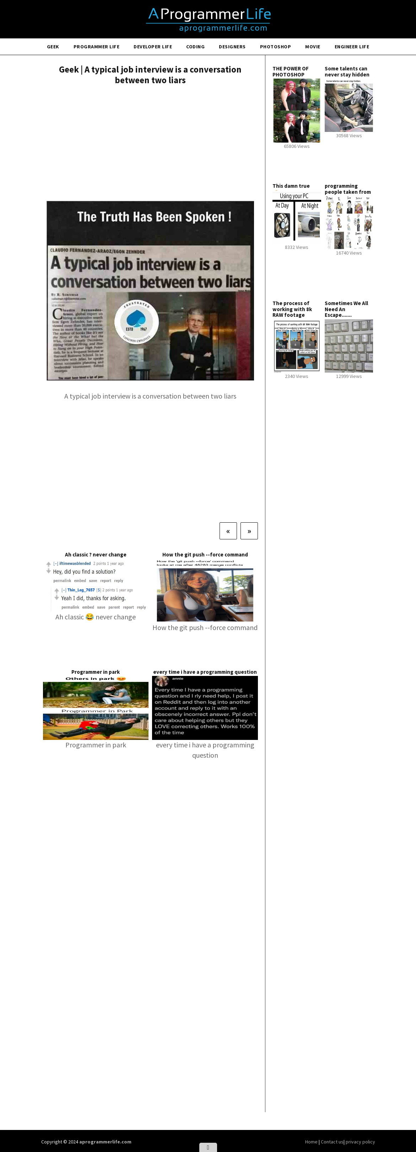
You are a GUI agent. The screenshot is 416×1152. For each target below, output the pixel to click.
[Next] (249, 530)
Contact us (332, 1141)
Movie (312, 46)
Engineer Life (352, 46)
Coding (195, 46)
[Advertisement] (150, 144)
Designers (232, 46)
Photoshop (275, 46)
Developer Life (153, 46)
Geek (53, 46)
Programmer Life (97, 46)
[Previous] (228, 530)
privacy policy (360, 1141)
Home (312, 1141)
